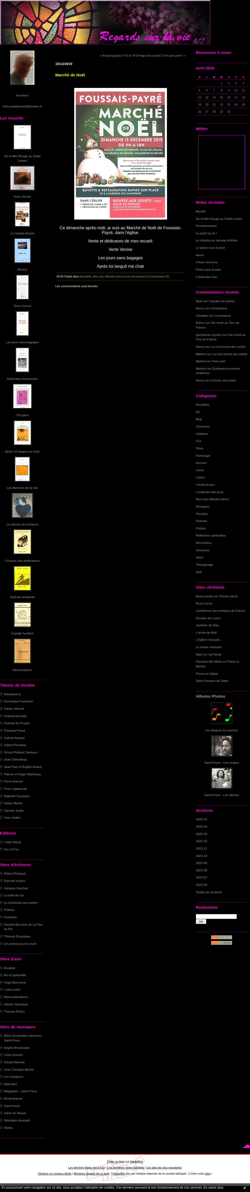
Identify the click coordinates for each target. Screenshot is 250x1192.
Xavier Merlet (13, 803)
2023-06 (201, 884)
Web (199, 572)
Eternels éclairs (14, 880)
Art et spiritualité (15, 975)
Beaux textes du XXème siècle (217, 596)
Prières (201, 528)
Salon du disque (15, 1113)
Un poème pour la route (20, 943)
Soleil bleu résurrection (22, 378)
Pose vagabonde (15, 788)
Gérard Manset (14, 1062)
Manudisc (10, 1084)
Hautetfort (136, 1161)
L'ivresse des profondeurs (22, 560)
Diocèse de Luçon (208, 618)
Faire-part (219, 361)
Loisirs (200, 477)
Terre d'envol (22, 305)
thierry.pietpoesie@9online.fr (22, 106)
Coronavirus (219, 308)
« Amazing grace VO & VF (118, 55)
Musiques (202, 506)
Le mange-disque (22, 233)
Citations (202, 433)
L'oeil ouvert (12, 989)
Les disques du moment (221, 730)
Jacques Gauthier (16, 888)
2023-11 (201, 848)
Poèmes (201, 521)
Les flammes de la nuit (22, 487)
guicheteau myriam (209, 334)
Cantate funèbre (22, 633)
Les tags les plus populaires (164, 1167)
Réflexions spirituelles (211, 535)
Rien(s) (22, 269)
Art (198, 412)
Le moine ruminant (208, 647)
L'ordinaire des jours (209, 492)
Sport (199, 557)
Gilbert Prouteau (15, 745)
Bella (199, 301)
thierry (200, 308)
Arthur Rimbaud (15, 873)
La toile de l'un (14, 895)
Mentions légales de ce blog (91, 1173)
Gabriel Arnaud (14, 737)
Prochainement (206, 225)
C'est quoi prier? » (173, 55)
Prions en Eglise (207, 673)
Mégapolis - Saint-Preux (20, 1091)
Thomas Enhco (14, 1011)
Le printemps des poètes (21, 902)
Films (199, 448)
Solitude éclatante (22, 597)
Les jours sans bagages (22, 342)
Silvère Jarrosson (16, 1004)
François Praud (14, 730)
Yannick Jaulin (14, 810)
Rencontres (204, 542)
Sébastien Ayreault (17, 1120)
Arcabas (9, 968)
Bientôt (201, 211)
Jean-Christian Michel (19, 1069)
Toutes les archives (209, 892)
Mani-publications (16, 997)
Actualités (202, 404)
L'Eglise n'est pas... (209, 639)
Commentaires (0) (158, 276)
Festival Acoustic (15, 716)
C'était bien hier (206, 277)
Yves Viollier (12, 817)
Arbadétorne (12, 694)
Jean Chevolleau (15, 759)
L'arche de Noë (206, 632)
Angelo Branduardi (16, 1047)
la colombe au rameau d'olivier (217, 240)
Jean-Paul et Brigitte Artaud (23, 766)
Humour (201, 462)
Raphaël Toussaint (16, 796)
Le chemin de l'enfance (22, 524)
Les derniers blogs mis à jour (86, 1167)
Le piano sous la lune (210, 247)
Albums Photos (210, 696)
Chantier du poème (222, 301)
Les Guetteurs (13, 1076)
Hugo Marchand (15, 982)
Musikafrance (13, 1098)
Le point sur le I (206, 233)
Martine (201, 354)
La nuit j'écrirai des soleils (228, 346)
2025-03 (201, 834)
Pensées (202, 513)
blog (208, 1173)
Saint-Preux (12, 1105)
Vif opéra (22, 415)
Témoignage (204, 564)
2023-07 (201, 877)
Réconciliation (22, 670)
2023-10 (201, 855)
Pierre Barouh (13, 781)
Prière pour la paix (208, 269)
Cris (198, 441)
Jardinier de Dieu (207, 625)
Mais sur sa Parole (208, 654)
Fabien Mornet (14, 708)
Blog (199, 419)
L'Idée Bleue (12, 842)
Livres (200, 470)
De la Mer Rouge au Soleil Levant (219, 218)
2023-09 (201, 863)
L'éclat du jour (205, 484)
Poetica (9, 909)
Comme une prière (223, 380)
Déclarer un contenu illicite (55, 1173)
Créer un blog (115, 1161)
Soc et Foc (11, 849)
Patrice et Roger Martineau (22, 774)
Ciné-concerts (13, 1054)
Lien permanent (135, 276)
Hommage (203, 455)
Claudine (202, 315)
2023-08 (201, 870)
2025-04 (201, 826)
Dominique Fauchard (18, 701)
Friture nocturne (207, 262)
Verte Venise (22, 196)
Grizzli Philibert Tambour (20, 752)
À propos (22, 95)
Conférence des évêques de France (220, 610)
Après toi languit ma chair (22, 451)
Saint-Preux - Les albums (221, 795)
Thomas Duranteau (17, 936)
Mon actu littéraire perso (212, 499)
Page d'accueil (148, 55)
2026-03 (201, 819)
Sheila (8, 1127)
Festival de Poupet (16, 723)
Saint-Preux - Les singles (221, 762)
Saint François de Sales (212, 680)
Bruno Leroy (204, 603)
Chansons (203, 426)
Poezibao (10, 917)
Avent (200, 255)
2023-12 (201, 841)
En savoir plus (213, 1187)
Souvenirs (202, 550)
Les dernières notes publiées (125, 1167)
